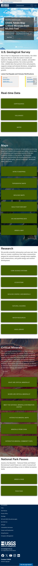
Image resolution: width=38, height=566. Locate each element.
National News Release (12, 19)
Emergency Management (7, 536)
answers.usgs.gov (5, 561)
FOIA (2, 508)
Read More (9, 37)
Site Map (3, 516)
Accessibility (4, 505)
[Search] (31, 5)
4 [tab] (22, 46)
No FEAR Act (4, 522)
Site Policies (4, 510)
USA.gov (3, 524)
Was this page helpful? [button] (26, 564)
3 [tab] (20, 46)
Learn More (5, 371)
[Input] (24, 5)
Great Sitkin (6, 79)
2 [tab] (18, 46)
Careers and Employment (7, 530)
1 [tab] (16, 46)
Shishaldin (30, 79)
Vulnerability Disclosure (7, 527)
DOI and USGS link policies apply (9, 519)
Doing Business (4, 533)
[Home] (5, 6)
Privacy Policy (4, 513)
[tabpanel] (19, 29)
